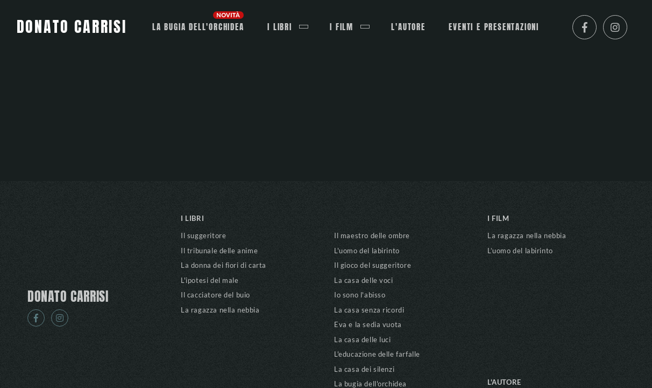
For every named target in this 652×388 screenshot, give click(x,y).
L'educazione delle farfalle (377, 354)
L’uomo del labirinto (520, 250)
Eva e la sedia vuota (368, 324)
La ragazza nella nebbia (220, 310)
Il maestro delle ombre (372, 235)
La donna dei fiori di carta (223, 265)
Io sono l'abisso (359, 294)
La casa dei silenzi (364, 369)
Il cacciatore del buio (215, 294)
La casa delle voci (363, 280)
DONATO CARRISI (67, 297)
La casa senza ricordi (369, 310)
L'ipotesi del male (210, 280)
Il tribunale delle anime (219, 250)
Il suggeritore (203, 235)
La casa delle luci (362, 339)
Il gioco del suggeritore (372, 265)
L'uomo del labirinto (367, 250)
